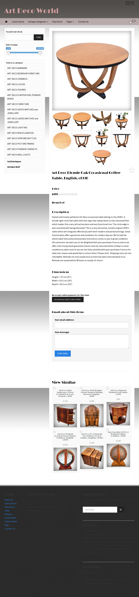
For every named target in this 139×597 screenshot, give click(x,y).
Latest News (10, 517)
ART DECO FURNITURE (18, 104)
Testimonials (11, 521)
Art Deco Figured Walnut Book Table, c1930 (118, 392)
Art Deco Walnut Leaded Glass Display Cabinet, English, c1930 (65, 437)
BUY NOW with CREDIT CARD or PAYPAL (68, 299)
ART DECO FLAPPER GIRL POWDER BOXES (23, 97)
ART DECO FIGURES (16, 89)
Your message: (62, 332)
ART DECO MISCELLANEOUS (20, 132)
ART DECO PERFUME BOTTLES (21, 138)
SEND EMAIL (62, 353)
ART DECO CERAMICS (17, 78)
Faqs (7, 525)
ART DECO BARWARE (17, 68)
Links (7, 510)
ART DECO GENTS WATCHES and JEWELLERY (22, 111)
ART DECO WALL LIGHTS (18, 154)
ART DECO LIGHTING (17, 127)
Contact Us (83, 21)
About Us (9, 499)
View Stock (57, 21)
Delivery (8, 514)
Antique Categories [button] (38, 21)
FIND (38, 37)
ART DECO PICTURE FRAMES (20, 143)
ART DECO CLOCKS (16, 84)
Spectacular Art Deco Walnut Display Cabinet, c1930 (118, 434)
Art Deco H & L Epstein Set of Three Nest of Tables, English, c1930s (91, 436)
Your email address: (64, 319)
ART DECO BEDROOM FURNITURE (23, 73)
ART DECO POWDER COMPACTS (22, 149)
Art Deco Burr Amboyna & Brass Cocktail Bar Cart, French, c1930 (65, 393)
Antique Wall (13, 166)
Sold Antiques (14, 161)
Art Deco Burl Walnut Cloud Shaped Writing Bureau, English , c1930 (92, 393)
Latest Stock (18, 21)
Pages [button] (70, 21)
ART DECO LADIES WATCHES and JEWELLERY (22, 120)
